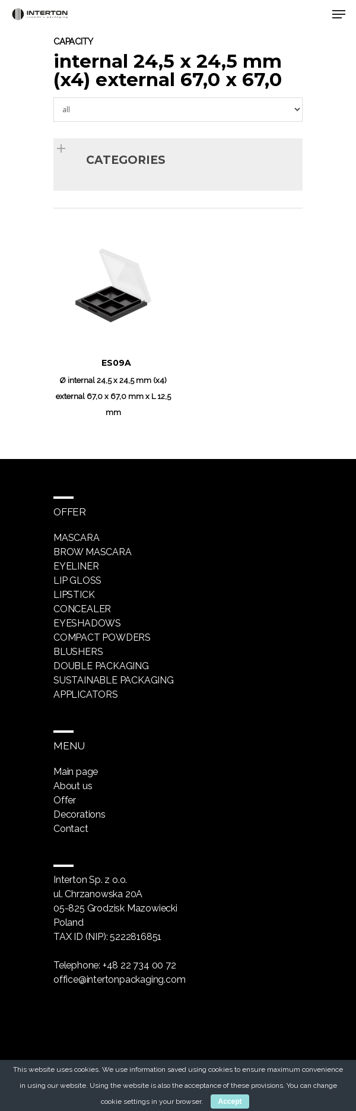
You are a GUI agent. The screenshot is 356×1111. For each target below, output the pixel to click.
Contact (70, 828)
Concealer (82, 609)
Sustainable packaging (113, 680)
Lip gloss (77, 580)
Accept (229, 1101)
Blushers (78, 651)
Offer (64, 800)
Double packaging (101, 666)
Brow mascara (92, 552)
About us (72, 786)
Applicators (85, 694)
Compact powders (102, 637)
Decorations (79, 814)
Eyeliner (75, 566)
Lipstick (73, 594)
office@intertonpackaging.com (119, 979)
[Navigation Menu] (338, 14)
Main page (75, 771)
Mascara (76, 537)
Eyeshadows (87, 623)
